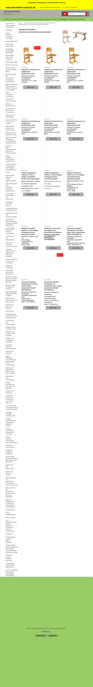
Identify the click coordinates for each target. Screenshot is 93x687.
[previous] (86, 19)
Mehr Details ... (46, 631)
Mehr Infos (30, 93)
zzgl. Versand (24, 72)
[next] (88, 19)
